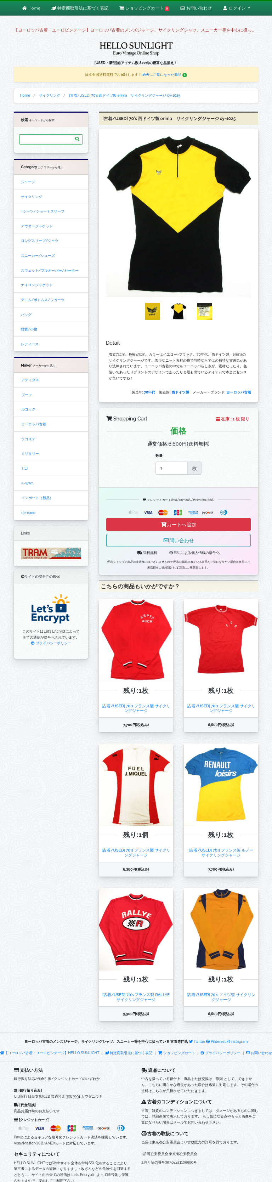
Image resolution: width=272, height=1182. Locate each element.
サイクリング (31, 196)
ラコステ (28, 439)
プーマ (26, 394)
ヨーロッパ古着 (33, 424)
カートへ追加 (178, 524)
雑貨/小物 (29, 329)
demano (28, 512)
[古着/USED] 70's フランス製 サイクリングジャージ (136, 708)
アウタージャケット (37, 226)
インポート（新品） (37, 498)
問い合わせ (178, 540)
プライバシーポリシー (51, 643)
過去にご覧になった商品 (164, 74)
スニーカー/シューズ (38, 255)
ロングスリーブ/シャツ (39, 240)
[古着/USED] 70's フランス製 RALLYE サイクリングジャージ (138, 997)
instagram (237, 1041)
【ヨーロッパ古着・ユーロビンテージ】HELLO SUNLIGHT (49, 1053)
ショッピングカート (177, 1053)
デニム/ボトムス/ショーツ (42, 300)
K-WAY (27, 483)
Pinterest (216, 1041)
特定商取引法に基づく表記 (128, 1053)
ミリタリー (30, 453)
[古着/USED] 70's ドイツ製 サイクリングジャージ (221, 997)
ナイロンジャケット (37, 285)
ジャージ (28, 182)
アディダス (30, 380)
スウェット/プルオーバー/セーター (50, 270)
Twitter (197, 1041)
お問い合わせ (259, 1053)
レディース (30, 344)
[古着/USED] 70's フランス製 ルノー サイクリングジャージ (223, 852)
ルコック (28, 409)
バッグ (26, 314)
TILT (24, 468)
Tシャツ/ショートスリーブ (42, 211)
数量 (159, 455)
